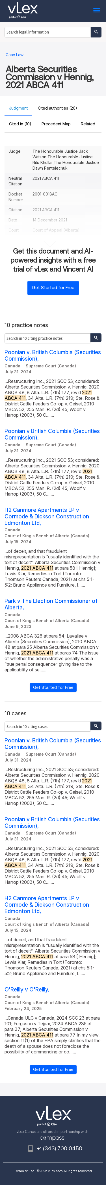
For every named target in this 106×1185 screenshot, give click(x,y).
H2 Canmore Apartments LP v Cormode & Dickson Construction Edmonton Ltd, (47, 516)
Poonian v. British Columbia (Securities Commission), (53, 355)
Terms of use (24, 1171)
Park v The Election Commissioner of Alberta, (51, 604)
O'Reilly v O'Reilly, (27, 989)
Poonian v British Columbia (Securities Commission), (52, 434)
